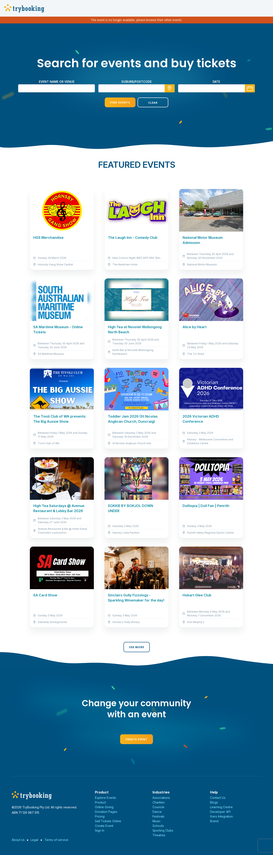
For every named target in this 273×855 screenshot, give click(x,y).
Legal (34, 840)
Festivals (158, 816)
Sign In (99, 830)
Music (156, 821)
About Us (18, 840)
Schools (158, 826)
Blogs (214, 802)
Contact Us (217, 797)
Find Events (120, 102)
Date (216, 81)
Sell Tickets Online (108, 821)
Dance (157, 811)
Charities (158, 802)
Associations (161, 797)
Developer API (220, 811)
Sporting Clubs (162, 830)
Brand (214, 821)
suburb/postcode (136, 81)
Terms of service (56, 840)
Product (100, 802)
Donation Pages (106, 811)
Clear (153, 103)
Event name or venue (56, 81)
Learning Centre (221, 807)
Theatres (158, 835)
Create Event (136, 739)
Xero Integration (221, 816)
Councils (158, 807)
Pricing (100, 816)
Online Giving (104, 807)
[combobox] (136, 88)
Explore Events (105, 797)
